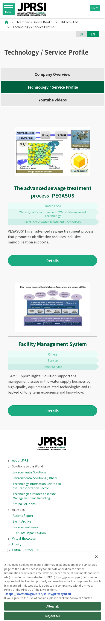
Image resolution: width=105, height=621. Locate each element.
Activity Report (23, 515)
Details (52, 260)
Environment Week (25, 527)
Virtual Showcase (22, 538)
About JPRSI (18, 460)
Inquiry (14, 544)
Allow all (52, 606)
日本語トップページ (23, 550)
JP (81, 34)
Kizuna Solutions (24, 504)
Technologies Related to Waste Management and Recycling (34, 496)
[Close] (96, 556)
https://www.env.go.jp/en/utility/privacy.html (38, 594)
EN (93, 8)
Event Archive (22, 521)
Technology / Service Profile (52, 87)
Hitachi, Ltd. (70, 22)
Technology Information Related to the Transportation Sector (37, 486)
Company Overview (52, 74)
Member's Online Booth (34, 22)
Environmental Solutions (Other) (35, 478)
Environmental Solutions (29, 472)
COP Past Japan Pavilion (29, 533)
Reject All (52, 616)
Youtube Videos (52, 100)
